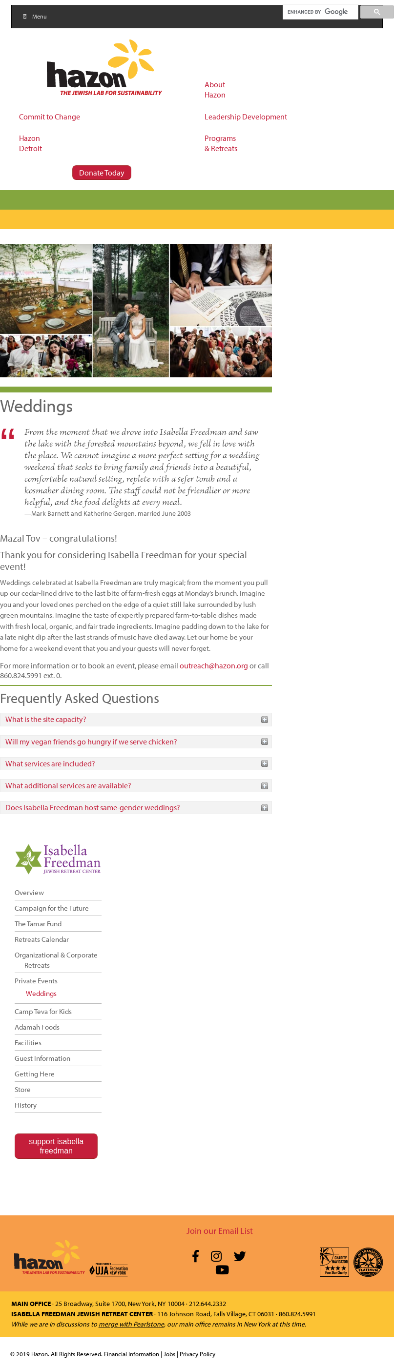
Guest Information (42, 1058)
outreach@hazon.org (214, 665)
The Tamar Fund (38, 923)
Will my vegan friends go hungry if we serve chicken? (91, 741)
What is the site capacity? (45, 719)
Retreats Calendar (42, 939)
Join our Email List (220, 1230)
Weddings (41, 993)
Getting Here (35, 1073)
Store (23, 1089)
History (26, 1105)
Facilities (28, 1042)
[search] (320, 12)
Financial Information (131, 1354)
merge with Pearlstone (131, 1324)
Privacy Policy (197, 1354)
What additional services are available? (68, 785)
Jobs (169, 1354)
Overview (29, 892)
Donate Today (101, 172)
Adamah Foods (37, 1027)
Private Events (36, 980)
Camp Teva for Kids (43, 1011)
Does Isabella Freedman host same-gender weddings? (92, 807)
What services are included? (50, 763)
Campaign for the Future (52, 908)
